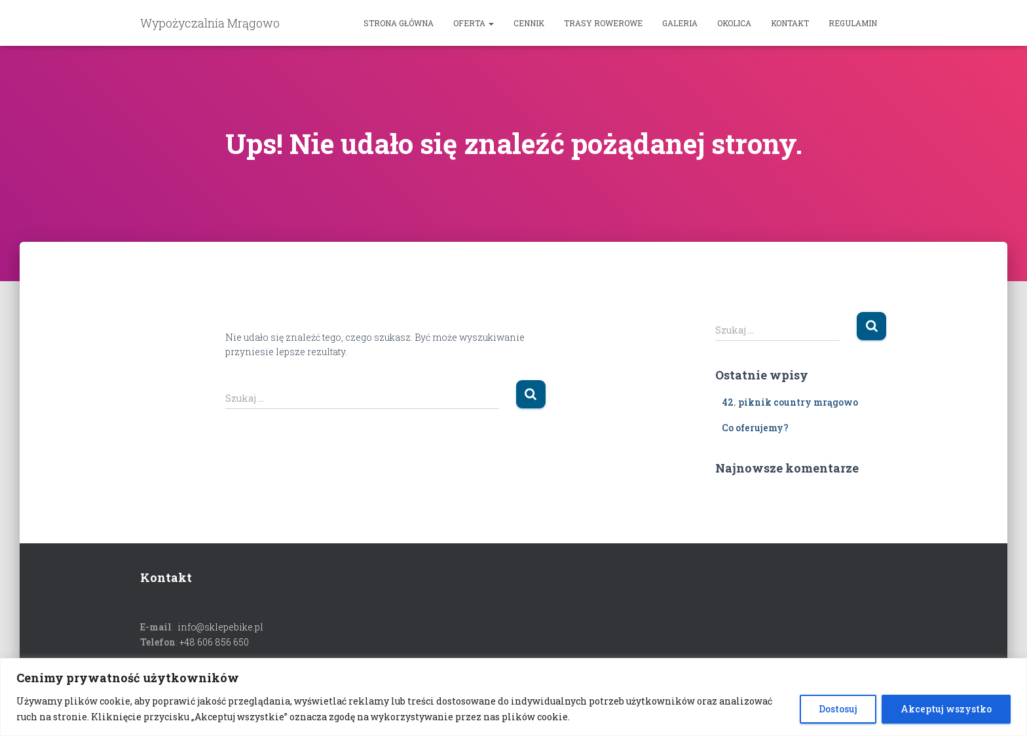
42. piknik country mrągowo (790, 402)
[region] (513, 697)
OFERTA (473, 23)
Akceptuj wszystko (946, 709)
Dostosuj (838, 709)
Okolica (734, 23)
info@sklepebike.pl (220, 627)
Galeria (680, 23)
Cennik (529, 23)
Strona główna (399, 23)
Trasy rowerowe (603, 23)
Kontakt (790, 23)
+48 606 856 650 (214, 642)
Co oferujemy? (755, 427)
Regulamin (853, 23)
